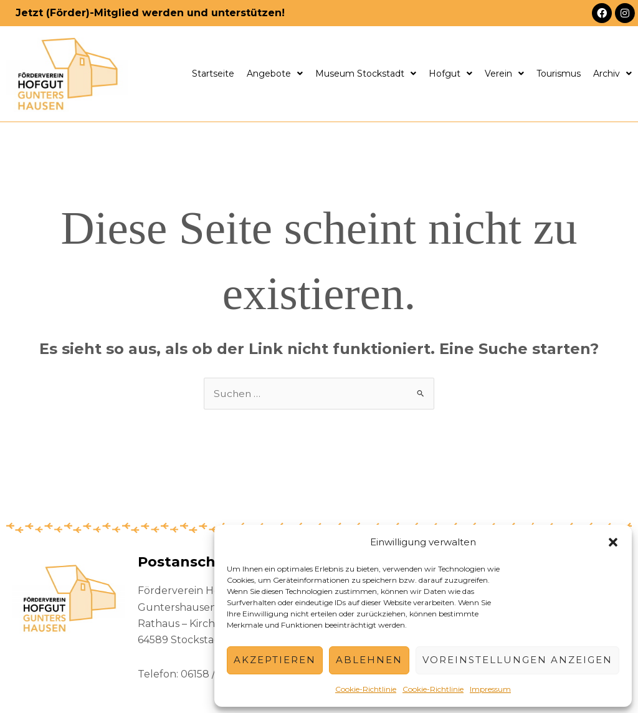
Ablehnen (369, 660)
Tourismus (558, 73)
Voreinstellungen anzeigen (517, 660)
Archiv (612, 73)
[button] (613, 542)
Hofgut (450, 73)
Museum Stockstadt (365, 73)
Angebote (275, 73)
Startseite (213, 73)
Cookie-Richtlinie (365, 689)
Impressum (490, 689)
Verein (504, 73)
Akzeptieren (275, 660)
